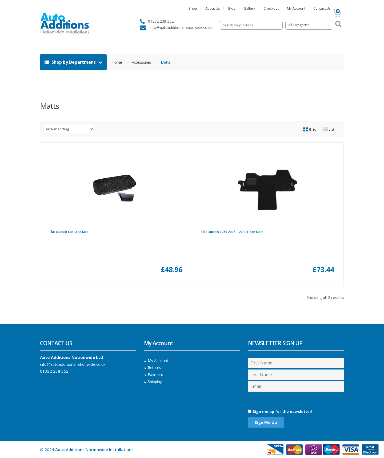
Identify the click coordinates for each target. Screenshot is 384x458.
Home (116, 62)
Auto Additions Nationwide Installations (94, 449)
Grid (310, 129)
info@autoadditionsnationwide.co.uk (72, 364)
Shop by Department (71, 62)
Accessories (141, 62)
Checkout (271, 8)
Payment (155, 374)
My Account (296, 8)
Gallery (249, 8)
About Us (212, 8)
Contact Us (322, 8)
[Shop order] (68, 129)
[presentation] (276, 400)
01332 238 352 (54, 371)
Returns (154, 367)
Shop (193, 8)
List (328, 129)
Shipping (155, 381)
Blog (231, 8)
